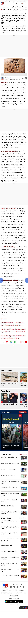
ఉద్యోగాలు (4, 10)
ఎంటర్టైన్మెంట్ (11, 7)
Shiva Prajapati (8, 77)
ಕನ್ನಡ (9, 1)
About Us (11, 590)
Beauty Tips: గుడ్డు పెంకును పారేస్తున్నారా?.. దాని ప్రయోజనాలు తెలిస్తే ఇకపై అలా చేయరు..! (13, 337)
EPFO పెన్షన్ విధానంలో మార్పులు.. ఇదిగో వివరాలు (11, 446)
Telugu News (4, 13)
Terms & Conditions (14, 596)
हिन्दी (6, 1)
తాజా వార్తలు (5, 7)
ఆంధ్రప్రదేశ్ (21, 7)
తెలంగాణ (25, 7)
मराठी (12, 1)
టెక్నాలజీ (9, 10)
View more (22, 412)
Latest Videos (6, 518)
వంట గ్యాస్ (19, 10)
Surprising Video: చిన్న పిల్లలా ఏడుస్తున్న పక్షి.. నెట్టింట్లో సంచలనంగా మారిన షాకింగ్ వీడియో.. (12, 324)
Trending (10, 13)
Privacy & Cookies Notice (19, 593)
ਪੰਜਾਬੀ (24, 1)
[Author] (2, 78)
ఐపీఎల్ (16, 7)
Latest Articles (6, 454)
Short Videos (6, 412)
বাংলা (20, 1)
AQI (19, 4)
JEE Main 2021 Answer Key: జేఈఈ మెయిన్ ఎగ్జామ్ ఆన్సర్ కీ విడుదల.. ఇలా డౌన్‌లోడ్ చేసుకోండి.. (13, 330)
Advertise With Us (19, 590)
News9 (2, 1)
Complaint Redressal (6, 593)
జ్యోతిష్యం (14, 10)
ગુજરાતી (16, 1)
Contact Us (5, 590)
